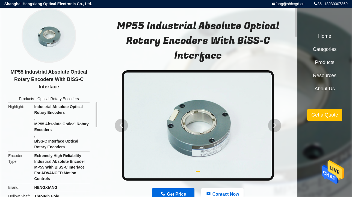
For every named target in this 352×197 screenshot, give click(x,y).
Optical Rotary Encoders (58, 99)
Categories (324, 49)
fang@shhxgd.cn (290, 4)
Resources (324, 75)
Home (324, 36)
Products (26, 99)
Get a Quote (324, 115)
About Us (325, 88)
